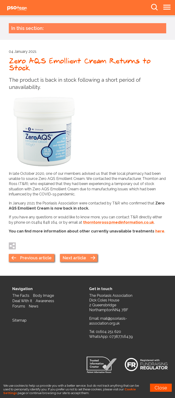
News (33, 306)
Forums (18, 306)
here (159, 231)
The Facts (20, 295)
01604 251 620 (108, 331)
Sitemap (19, 320)
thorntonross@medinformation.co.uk (118, 222)
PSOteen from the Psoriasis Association (28, 8)
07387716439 (121, 336)
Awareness (45, 301)
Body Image (43, 295)
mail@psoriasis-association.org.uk (108, 321)
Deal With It (22, 301)
